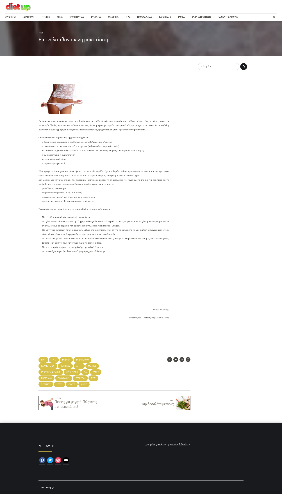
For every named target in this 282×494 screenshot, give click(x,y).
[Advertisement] (103, 73)
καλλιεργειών (47, 366)
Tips (128, 17)
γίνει (54, 360)
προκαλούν (63, 378)
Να (85, 372)
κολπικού (65, 366)
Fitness (46, 17)
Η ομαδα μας (144, 17)
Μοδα (181, 17)
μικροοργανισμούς (50, 372)
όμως (96, 372)
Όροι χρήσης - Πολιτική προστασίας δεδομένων (167, 444)
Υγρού (59, 384)
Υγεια (60, 17)
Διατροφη (29, 17)
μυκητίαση (72, 372)
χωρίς (84, 384)
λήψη (79, 366)
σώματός (46, 384)
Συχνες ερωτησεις (201, 17)
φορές (72, 384)
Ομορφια (113, 17)
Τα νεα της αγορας (228, 17)
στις (93, 378)
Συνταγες (96, 17)
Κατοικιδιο (165, 17)
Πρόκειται (80, 378)
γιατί (43, 360)
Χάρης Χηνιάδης (161, 309)
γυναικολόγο (82, 360)
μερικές (92, 366)
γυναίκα (66, 360)
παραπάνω (46, 378)
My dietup (10, 17)
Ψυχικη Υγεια (77, 17)
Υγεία (40, 33)
